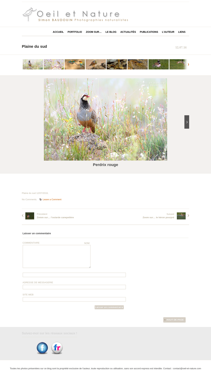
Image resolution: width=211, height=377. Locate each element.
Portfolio (75, 31)
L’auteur (168, 31)
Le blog (111, 31)
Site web (28, 294)
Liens (181, 31)
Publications (149, 31)
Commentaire (31, 242)
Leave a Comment (52, 199)
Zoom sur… (93, 31)
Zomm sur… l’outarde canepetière (55, 217)
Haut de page (175, 319)
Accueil (58, 31)
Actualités (128, 31)
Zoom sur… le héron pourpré (158, 217)
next (185, 64)
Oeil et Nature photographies (79, 14)
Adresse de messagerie (38, 282)
